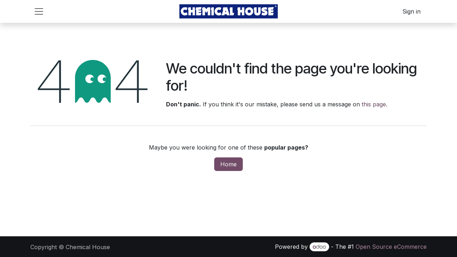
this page (374, 104)
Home (228, 164)
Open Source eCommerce (391, 246)
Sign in (411, 11)
